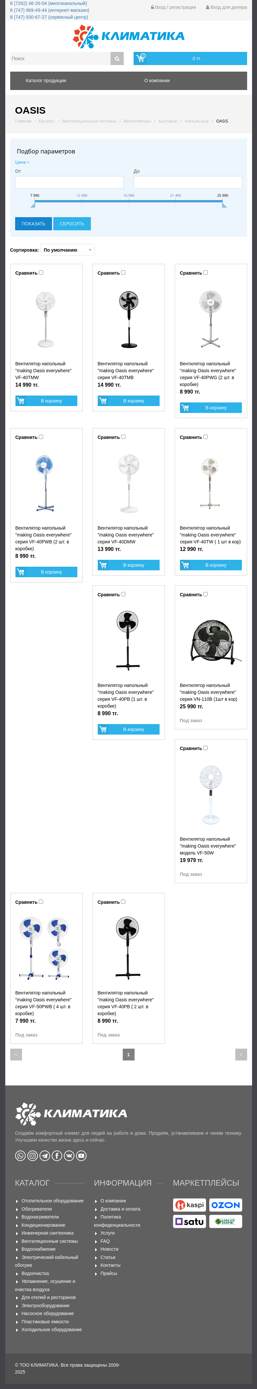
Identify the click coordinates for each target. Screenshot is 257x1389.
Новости (109, 1249)
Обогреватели (37, 1209)
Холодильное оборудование (52, 1329)
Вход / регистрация (173, 7)
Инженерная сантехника (48, 1233)
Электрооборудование (46, 1305)
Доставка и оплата (121, 1209)
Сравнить (26, 273)
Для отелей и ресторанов (49, 1297)
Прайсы (109, 1273)
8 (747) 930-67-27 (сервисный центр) (49, 17)
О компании (113, 1200)
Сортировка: (52, 250)
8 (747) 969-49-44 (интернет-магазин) (50, 10)
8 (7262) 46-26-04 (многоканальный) (48, 3)
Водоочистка (35, 1273)
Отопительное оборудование (53, 1200)
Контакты (110, 1265)
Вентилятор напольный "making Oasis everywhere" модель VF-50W (208, 845)
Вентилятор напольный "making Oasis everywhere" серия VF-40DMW (126, 534)
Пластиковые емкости (45, 1321)
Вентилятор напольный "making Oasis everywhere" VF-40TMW (43, 370)
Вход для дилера (226, 7)
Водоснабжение (39, 1249)
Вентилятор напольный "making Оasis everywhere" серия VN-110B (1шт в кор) (208, 692)
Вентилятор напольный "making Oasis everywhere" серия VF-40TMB (126, 370)
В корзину (51, 400)
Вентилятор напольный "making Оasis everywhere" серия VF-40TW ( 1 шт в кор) (210, 534)
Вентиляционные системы (50, 1241)
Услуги (108, 1233)
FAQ (105, 1241)
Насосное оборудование (48, 1313)
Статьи (108, 1257)
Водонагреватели (40, 1216)
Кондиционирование (43, 1225)
